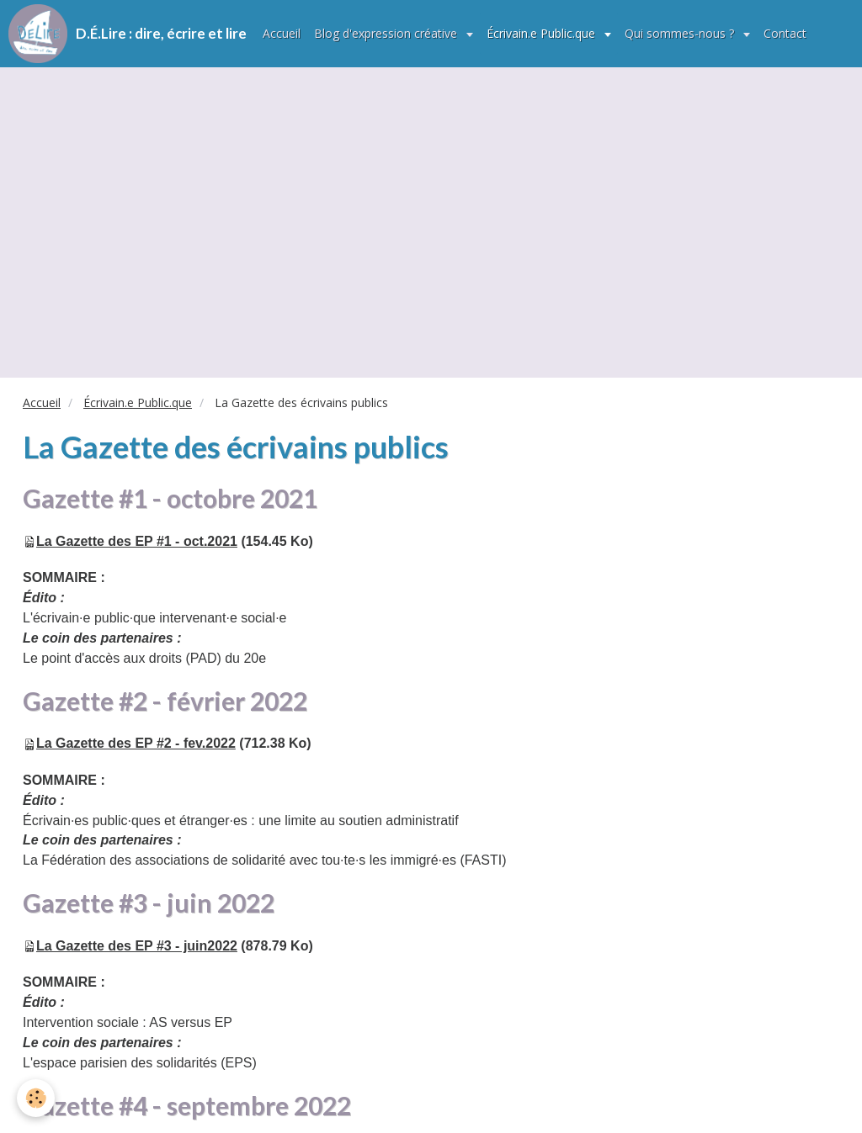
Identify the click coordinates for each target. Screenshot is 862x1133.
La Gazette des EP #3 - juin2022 (136, 946)
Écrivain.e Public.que (543, 33)
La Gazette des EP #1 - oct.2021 (136, 541)
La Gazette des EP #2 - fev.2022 (136, 743)
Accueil (282, 33)
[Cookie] (36, 1098)
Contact (785, 33)
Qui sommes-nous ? (681, 33)
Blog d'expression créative (387, 33)
